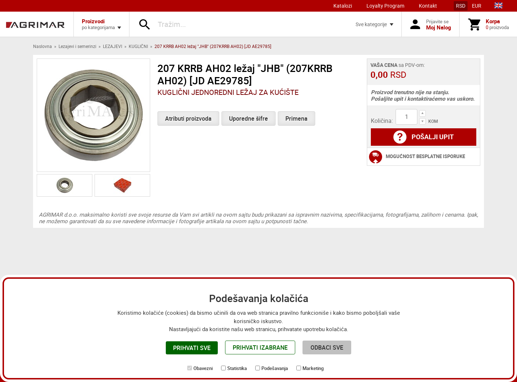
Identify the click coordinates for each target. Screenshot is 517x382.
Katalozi (342, 5)
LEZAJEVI (112, 46)
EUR (476, 5)
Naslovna (42, 46)
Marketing (313, 368)
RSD (460, 5)
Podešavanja (274, 368)
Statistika (237, 368)
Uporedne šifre (248, 118)
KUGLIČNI (138, 46)
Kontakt (428, 5)
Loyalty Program (385, 5)
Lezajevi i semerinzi (77, 46)
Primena (296, 118)
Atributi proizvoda (188, 118)
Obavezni (203, 368)
